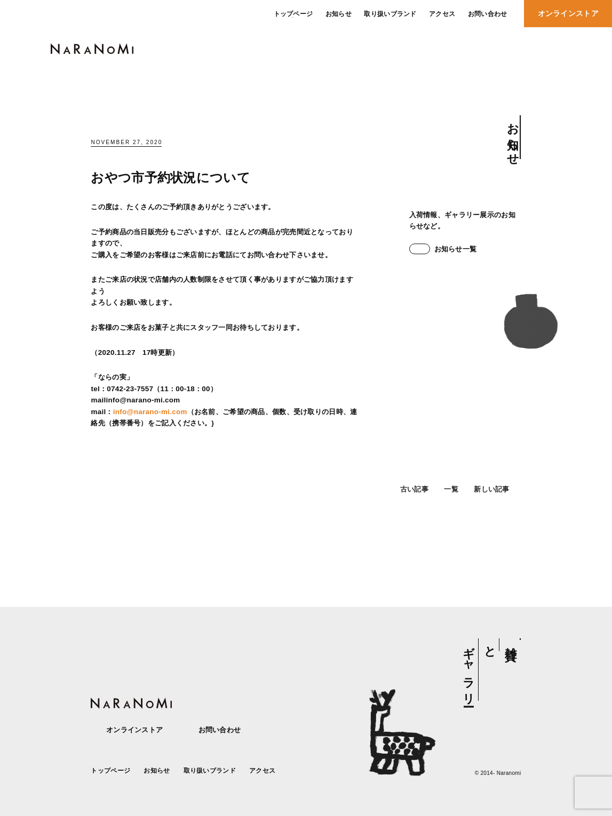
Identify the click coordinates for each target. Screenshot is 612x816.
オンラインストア (127, 729)
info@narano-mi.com (150, 412)
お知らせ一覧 (443, 249)
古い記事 (408, 498)
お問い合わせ (212, 729)
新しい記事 (497, 498)
